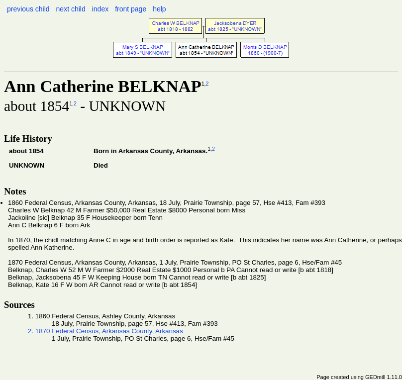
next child (71, 9)
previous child (28, 9)
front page (130, 9)
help (159, 9)
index (100, 9)
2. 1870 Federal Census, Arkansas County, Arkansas (105, 331)
